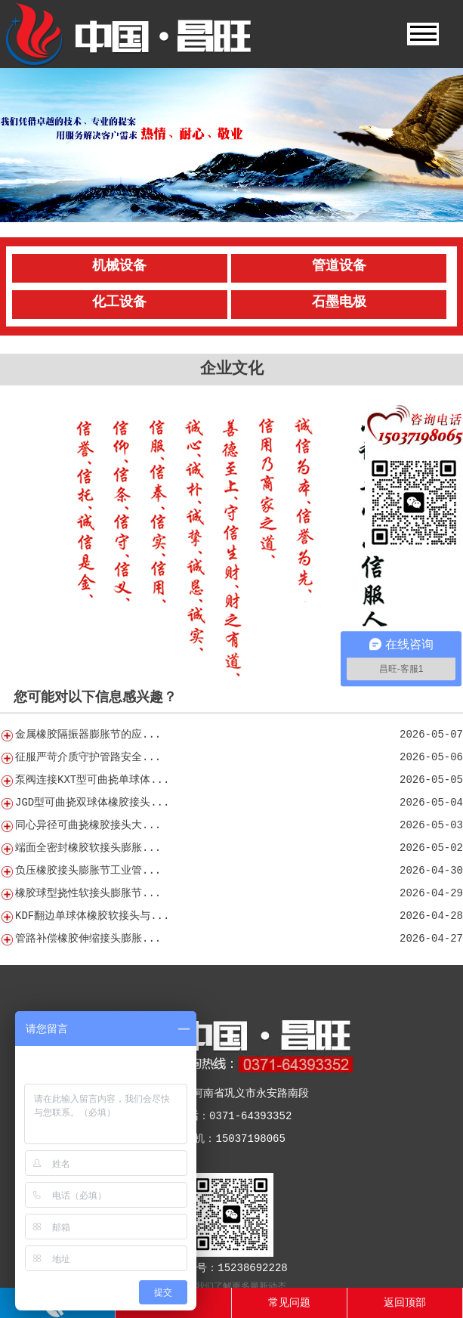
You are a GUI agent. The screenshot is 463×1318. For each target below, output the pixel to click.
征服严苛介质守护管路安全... (88, 757)
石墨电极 (339, 302)
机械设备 (119, 266)
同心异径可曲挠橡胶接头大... (88, 825)
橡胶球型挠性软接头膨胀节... (88, 893)
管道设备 (339, 266)
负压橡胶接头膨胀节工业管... (88, 871)
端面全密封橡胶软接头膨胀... (88, 848)
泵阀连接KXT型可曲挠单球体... (92, 780)
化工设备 (119, 302)
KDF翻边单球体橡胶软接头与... (92, 916)
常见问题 (289, 1303)
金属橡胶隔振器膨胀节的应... (88, 735)
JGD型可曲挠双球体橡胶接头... (92, 803)
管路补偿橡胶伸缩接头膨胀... (88, 939)
